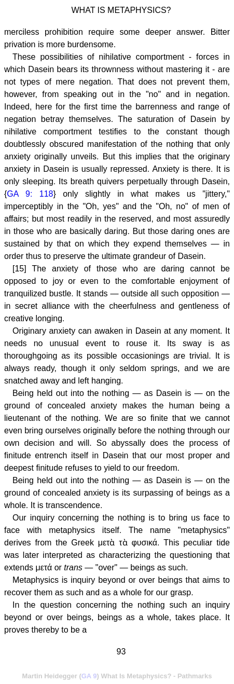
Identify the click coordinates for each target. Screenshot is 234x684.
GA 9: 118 (30, 193)
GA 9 (89, 676)
